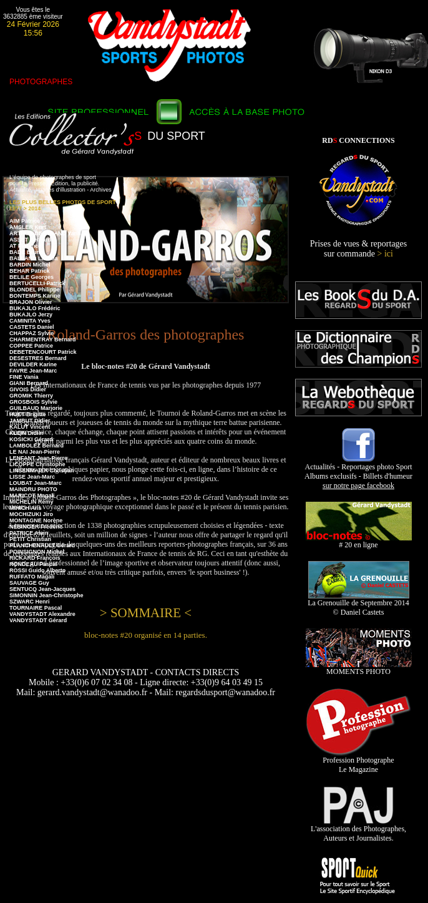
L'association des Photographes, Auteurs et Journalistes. (358, 830)
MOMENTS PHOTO (359, 668)
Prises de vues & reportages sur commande (358, 248)
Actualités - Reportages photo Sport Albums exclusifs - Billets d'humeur (358, 473)
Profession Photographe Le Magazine (358, 761)
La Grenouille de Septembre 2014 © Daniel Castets (358, 604)
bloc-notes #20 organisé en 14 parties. (145, 635)
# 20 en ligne (359, 541)
